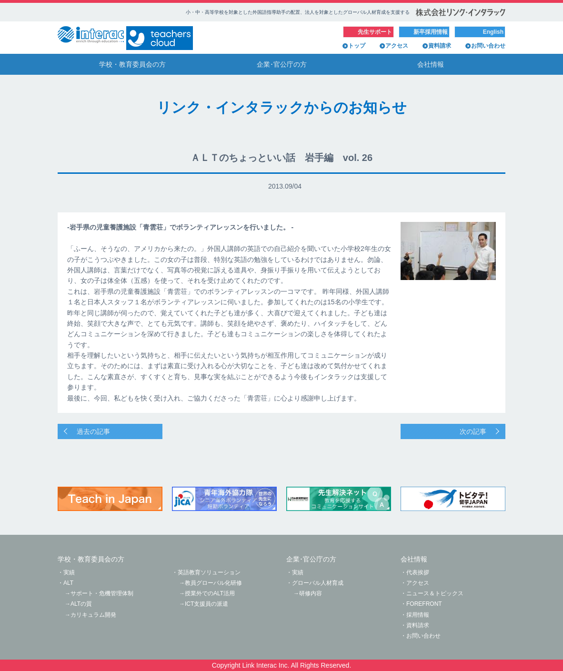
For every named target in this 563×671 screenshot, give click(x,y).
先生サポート (375, 32)
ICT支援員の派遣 (206, 604)
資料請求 (439, 46)
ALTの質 (81, 604)
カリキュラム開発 (93, 614)
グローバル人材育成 (317, 583)
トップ (356, 46)
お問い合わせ (488, 46)
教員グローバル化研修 (213, 583)
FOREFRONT (424, 604)
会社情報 (430, 64)
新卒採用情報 (430, 32)
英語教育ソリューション (209, 572)
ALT (68, 583)
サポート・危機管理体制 (101, 593)
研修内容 (310, 593)
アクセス (396, 46)
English (493, 32)
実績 (69, 572)
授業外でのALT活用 (210, 593)
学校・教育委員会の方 (132, 64)
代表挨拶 (417, 572)
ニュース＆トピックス (434, 593)
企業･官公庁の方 (282, 64)
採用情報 (417, 614)
